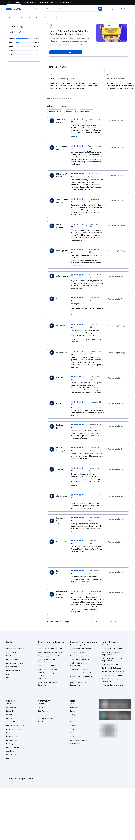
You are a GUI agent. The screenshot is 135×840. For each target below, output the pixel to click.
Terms (72, 704)
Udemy (8, 752)
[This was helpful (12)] (116, 200)
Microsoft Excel (11, 660)
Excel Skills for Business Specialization (78, 657)
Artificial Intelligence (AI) (15, 642)
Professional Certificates (15, 719)
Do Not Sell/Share (76, 737)
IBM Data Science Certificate (48, 672)
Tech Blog (41, 715)
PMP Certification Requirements (113, 669)
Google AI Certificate (45, 638)
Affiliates (73, 730)
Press (72, 697)
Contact (73, 719)
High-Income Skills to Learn (111, 661)
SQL (7, 671)
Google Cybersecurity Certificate (50, 642)
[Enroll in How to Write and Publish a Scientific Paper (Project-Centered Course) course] (65, 52)
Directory (73, 726)
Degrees (9, 726)
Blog (39, 708)
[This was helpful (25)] (116, 120)
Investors (73, 701)
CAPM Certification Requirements (114, 642)
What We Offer (11, 701)
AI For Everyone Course (78, 645)
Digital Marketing (12, 653)
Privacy (72, 708)
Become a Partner (12, 741)
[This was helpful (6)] (116, 326)
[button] (38, 9)
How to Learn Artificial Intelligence (114, 665)
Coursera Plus (11, 715)
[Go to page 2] (86, 615)
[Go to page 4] (96, 615)
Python (8, 667)
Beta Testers (43, 704)
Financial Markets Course (79, 662)
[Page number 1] (82, 615)
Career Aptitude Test (109, 638)
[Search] (100, 9)
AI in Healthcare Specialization (81, 649)
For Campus (10, 737)
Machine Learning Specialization (81, 666)
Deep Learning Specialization (80, 653)
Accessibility (74, 715)
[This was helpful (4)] (116, 496)
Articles (73, 723)
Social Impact (11, 744)
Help (71, 712)
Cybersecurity (11, 645)
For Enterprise (11, 730)
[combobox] (69, 9)
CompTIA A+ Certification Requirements (111, 646)
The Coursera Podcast (46, 712)
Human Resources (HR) (14, 656)
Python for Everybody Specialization (78, 677)
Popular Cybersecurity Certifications (110, 673)
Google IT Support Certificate (49, 649)
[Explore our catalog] (28, 9)
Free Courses (11, 748)
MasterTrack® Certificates (15, 723)
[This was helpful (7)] (116, 299)
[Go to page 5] (101, 615)
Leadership (10, 704)
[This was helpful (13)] (116, 147)
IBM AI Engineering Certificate (48, 662)
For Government (12, 733)
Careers (9, 708)
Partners (41, 701)
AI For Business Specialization (81, 642)
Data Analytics (11, 649)
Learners (41, 697)
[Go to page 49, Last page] (111, 615)
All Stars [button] (69, 111)
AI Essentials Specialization (80, 638)
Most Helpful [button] (85, 111)
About (8, 697)
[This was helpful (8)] (116, 251)
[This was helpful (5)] (116, 403)
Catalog (9, 712)
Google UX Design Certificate (48, 659)
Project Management (13, 664)
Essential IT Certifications (111, 658)
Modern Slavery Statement (79, 733)
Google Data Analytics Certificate (50, 645)
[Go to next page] (116, 615)
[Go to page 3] (91, 615)
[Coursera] (13, 9)
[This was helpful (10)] (116, 225)
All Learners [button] (53, 111)
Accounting (10, 638)
